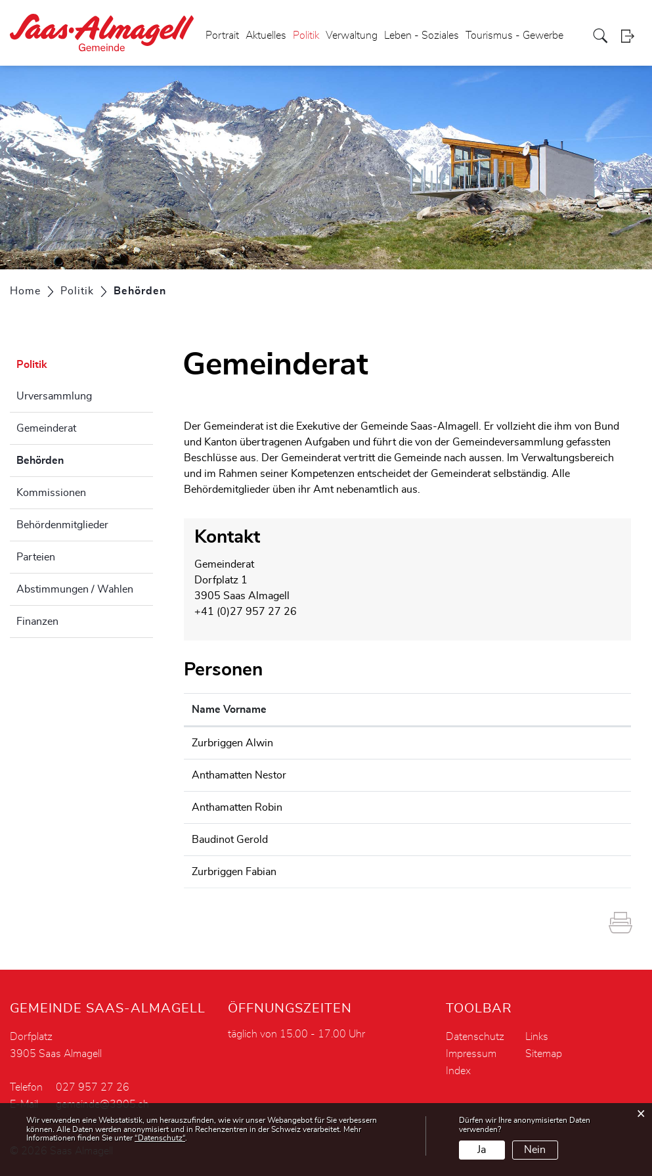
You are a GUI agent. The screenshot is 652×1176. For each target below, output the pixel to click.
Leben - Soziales (421, 35)
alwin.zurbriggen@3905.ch (501, 743)
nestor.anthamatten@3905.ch (507, 775)
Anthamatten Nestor (239, 775)
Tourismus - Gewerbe (514, 35)
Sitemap (543, 1054)
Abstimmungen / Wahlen (74, 589)
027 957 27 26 (92, 1087)
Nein (535, 1149)
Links (536, 1036)
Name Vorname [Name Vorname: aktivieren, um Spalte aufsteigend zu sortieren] (229, 709)
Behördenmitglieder (62, 525)
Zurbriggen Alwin (232, 743)
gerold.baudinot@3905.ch (498, 839)
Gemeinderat (46, 428)
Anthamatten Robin (237, 807)
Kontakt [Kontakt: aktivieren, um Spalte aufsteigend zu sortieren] (456, 709)
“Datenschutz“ (160, 1138)
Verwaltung (352, 35)
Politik (306, 35)
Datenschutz (475, 1036)
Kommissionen (51, 492)
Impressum (471, 1054)
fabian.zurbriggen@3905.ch (503, 872)
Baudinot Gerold (230, 839)
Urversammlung (54, 396)
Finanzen (37, 621)
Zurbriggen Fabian (234, 872)
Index (458, 1071)
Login (631, 36)
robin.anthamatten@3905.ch (504, 807)
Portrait (222, 35)
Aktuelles (266, 35)
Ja (481, 1149)
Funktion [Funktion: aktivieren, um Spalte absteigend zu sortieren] (356, 709)
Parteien (35, 557)
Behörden (72, 458)
